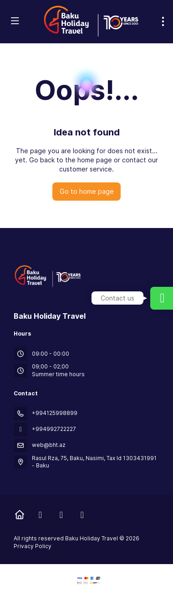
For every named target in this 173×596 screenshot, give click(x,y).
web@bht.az (49, 444)
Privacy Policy (32, 546)
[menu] (163, 21)
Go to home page (87, 191)
